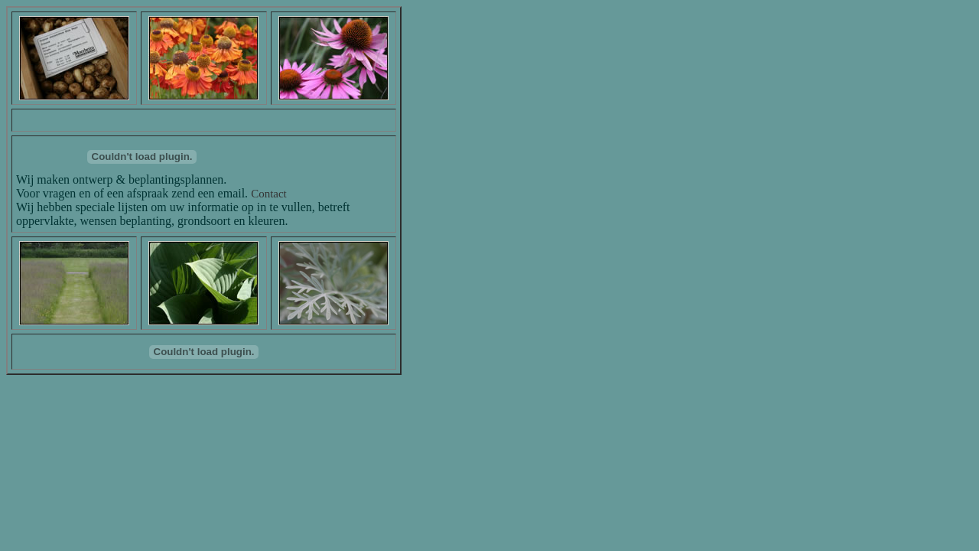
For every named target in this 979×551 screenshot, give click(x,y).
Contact (269, 193)
